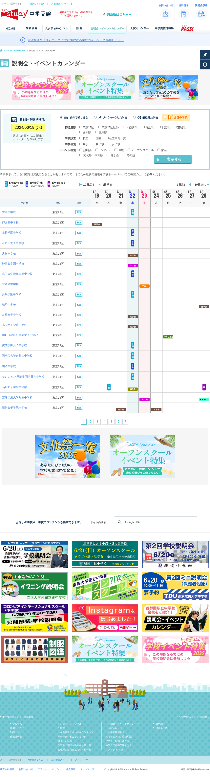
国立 (98, 138)
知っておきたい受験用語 (119, 736)
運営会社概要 (7, 769)
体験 (121, 150)
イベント (105, 150)
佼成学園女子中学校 (14, 345)
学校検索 (17, 723)
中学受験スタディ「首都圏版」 (19, 716)
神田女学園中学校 (13, 263)
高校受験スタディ (60, 3)
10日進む (200, 184)
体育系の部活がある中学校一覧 (74, 745)
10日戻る (89, 184)
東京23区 (88, 127)
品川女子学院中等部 (14, 387)
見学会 (115, 155)
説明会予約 (162, 728)
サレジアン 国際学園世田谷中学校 (23, 376)
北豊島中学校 (10, 284)
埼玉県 (149, 127)
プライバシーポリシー (49, 769)
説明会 (87, 150)
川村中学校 (9, 253)
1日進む (182, 184)
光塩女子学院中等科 (14, 324)
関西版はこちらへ (119, 14)
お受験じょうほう (36, 3)
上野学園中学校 (11, 232)
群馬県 (103, 132)
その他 (131, 155)
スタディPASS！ (117, 749)
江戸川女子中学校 (13, 243)
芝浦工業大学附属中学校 (17, 397)
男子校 (100, 144)
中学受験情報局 (116, 732)
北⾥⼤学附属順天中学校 (17, 273)
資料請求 (160, 723)
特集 (62, 728)
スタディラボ (81, 760)
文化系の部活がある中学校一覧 (74, 749)
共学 (85, 144)
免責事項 (70, 769)
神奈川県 (131, 127)
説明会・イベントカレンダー (123, 723)
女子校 (116, 144)
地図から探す (17, 728)
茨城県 (181, 127)
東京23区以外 (110, 127)
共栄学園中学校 (11, 294)
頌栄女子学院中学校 (14, 407)
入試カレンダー (116, 728)
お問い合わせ (26, 769)
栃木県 (87, 132)
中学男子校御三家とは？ (119, 741)
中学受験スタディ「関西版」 (194, 716)
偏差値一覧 (16, 736)
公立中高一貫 (117, 138)
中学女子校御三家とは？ (119, 745)
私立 (85, 138)
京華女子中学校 (11, 314)
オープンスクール (143, 150)
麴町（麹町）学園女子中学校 (20, 334)
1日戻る (108, 184)
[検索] (155, 522)
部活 (164, 150)
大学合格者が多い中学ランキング (76, 732)
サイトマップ (87, 769)
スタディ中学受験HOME (14, 50)
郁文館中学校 (10, 222)
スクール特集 (65, 741)
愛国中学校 (9, 212)
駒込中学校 (9, 366)
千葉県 (165, 127)
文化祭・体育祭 (93, 155)
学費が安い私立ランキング (72, 736)
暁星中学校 (9, 304)
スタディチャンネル (71, 723)
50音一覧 (15, 732)
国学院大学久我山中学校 (17, 355)
